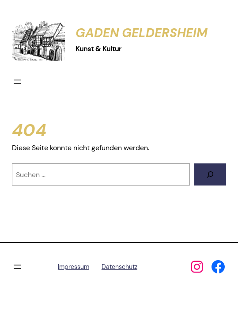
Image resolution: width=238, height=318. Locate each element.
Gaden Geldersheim (142, 33)
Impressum (73, 267)
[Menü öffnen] (17, 81)
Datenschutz (119, 267)
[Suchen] (210, 174)
